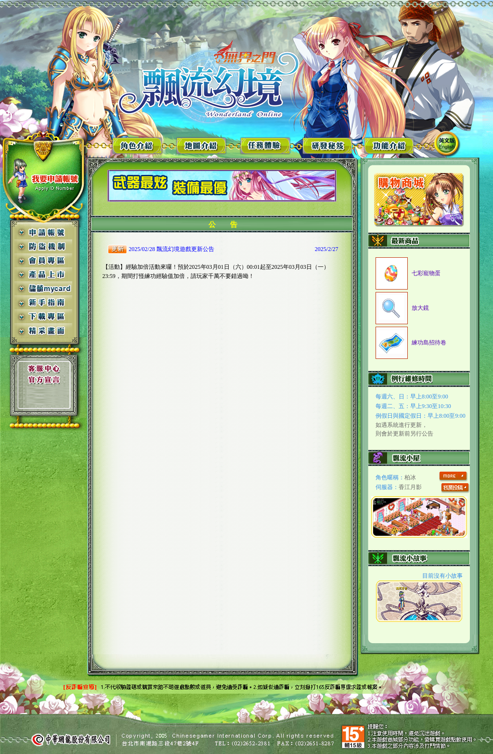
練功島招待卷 (429, 342)
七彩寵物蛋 (426, 273)
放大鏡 (420, 307)
